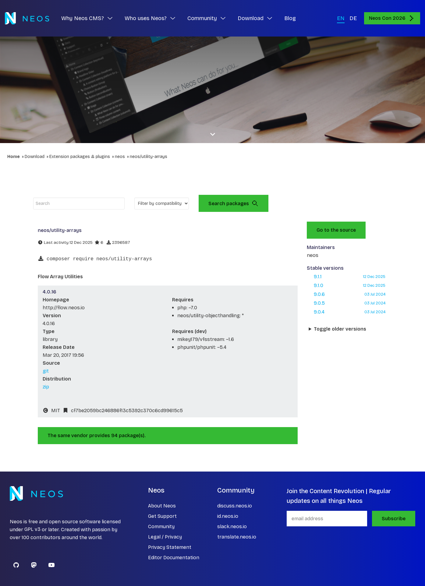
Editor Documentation (173, 557)
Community (161, 526)
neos (120, 156)
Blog (290, 18)
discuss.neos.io (234, 506)
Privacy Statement (169, 547)
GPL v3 (32, 529)
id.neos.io (227, 516)
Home (13, 156)
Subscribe (394, 518)
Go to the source (336, 230)
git (46, 371)
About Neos (162, 506)
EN (341, 18)
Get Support (162, 516)
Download (34, 156)
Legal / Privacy (165, 537)
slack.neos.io (232, 526)
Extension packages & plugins (79, 156)
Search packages (233, 203)
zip (46, 387)
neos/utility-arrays (148, 156)
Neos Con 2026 (392, 18)
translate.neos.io (236, 537)
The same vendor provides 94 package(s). (97, 435)
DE (353, 18)
